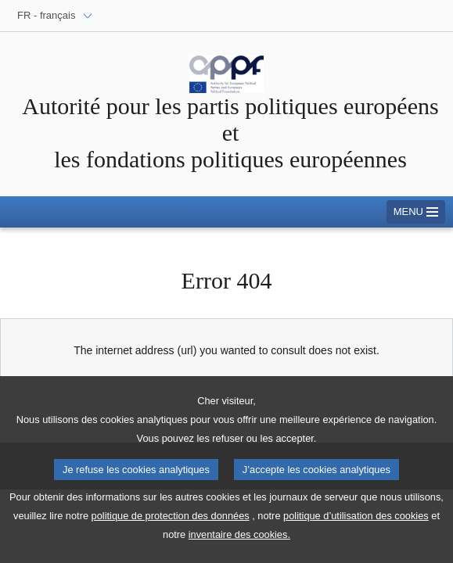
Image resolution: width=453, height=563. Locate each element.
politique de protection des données (171, 527)
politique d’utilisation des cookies (356, 527)
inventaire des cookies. (239, 545)
